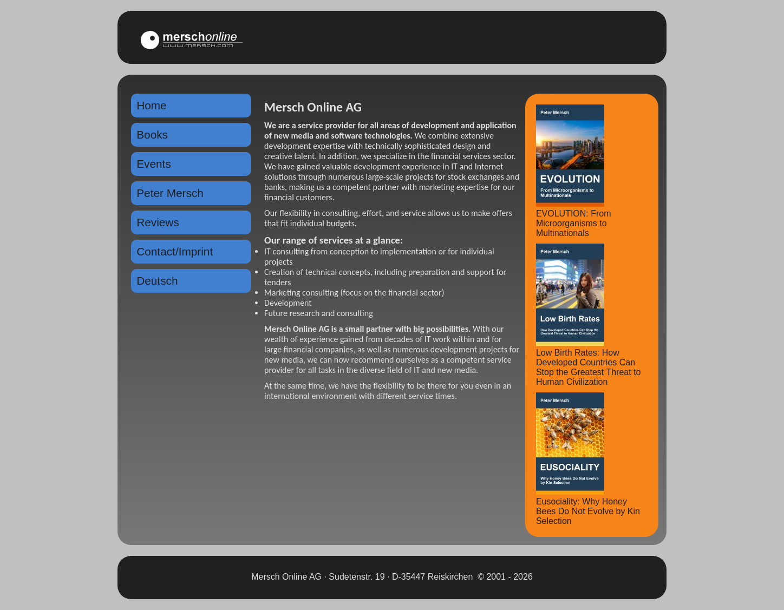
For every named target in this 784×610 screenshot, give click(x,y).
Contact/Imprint (174, 251)
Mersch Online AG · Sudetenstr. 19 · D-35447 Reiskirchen (362, 576)
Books (152, 134)
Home (151, 105)
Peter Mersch (170, 193)
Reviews (157, 222)
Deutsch (157, 280)
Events (153, 164)
